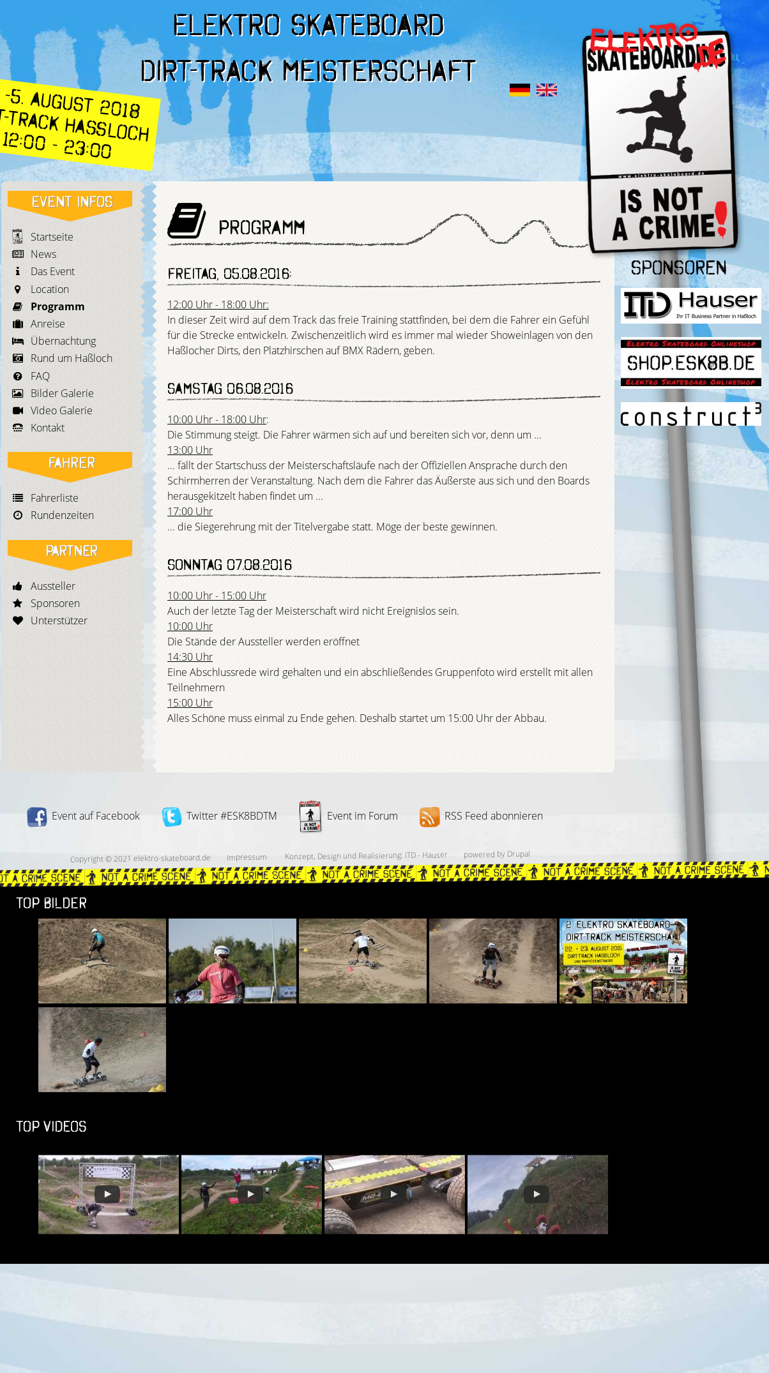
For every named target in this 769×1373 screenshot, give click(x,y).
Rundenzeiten (62, 515)
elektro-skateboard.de (171, 858)
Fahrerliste (55, 498)
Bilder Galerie (62, 393)
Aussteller (53, 586)
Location (50, 289)
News (43, 254)
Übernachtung (63, 341)
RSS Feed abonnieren (481, 816)
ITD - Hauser (425, 854)
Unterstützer (59, 620)
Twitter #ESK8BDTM (219, 816)
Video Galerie (62, 410)
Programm (58, 306)
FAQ (40, 376)
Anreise (48, 324)
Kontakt (48, 428)
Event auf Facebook (83, 816)
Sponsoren (55, 603)
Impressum (246, 857)
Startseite (52, 237)
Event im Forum (348, 816)
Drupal (517, 853)
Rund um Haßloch (71, 358)
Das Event (53, 271)
